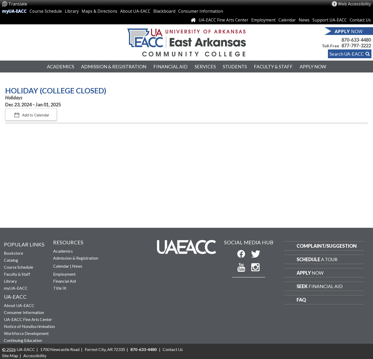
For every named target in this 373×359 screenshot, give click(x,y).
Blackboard (164, 11)
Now (310, 273)
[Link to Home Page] (193, 20)
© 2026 (9, 349)
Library (72, 11)
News (304, 20)
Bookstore (13, 253)
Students (235, 66)
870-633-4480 (356, 40)
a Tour (317, 259)
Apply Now (313, 66)
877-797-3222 (356, 45)
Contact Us (360, 20)
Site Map (10, 355)
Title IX (59, 287)
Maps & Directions (99, 11)
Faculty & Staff (273, 66)
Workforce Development (26, 333)
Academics (60, 66)
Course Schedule (46, 11)
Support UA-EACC (329, 20)
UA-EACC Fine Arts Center (223, 20)
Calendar (287, 20)
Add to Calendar (35, 115)
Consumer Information (200, 11)
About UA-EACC (135, 11)
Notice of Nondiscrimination (29, 326)
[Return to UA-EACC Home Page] (186, 41)
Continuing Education (23, 340)
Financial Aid (170, 66)
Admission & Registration (113, 66)
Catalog (11, 260)
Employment (263, 20)
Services (205, 66)
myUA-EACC (14, 11)
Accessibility (34, 355)
